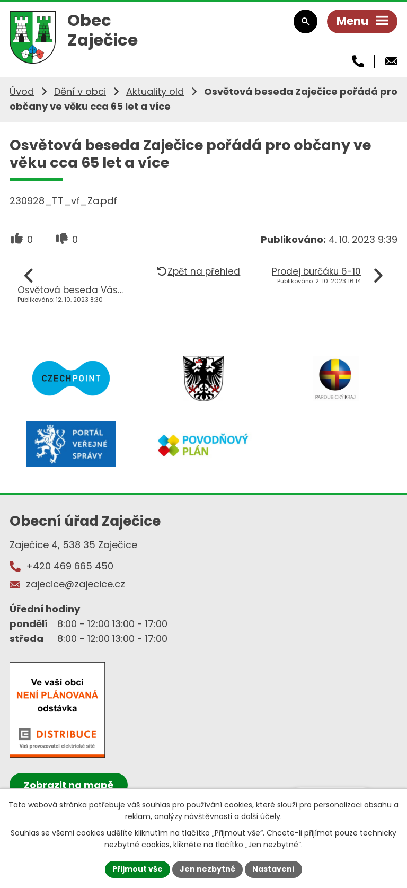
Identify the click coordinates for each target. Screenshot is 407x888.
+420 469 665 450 (69, 566)
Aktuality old (155, 91)
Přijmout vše (137, 869)
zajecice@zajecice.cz (75, 584)
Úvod (22, 91)
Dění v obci (80, 91)
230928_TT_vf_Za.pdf (63, 200)
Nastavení (273, 869)
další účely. (261, 816)
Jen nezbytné (207, 869)
